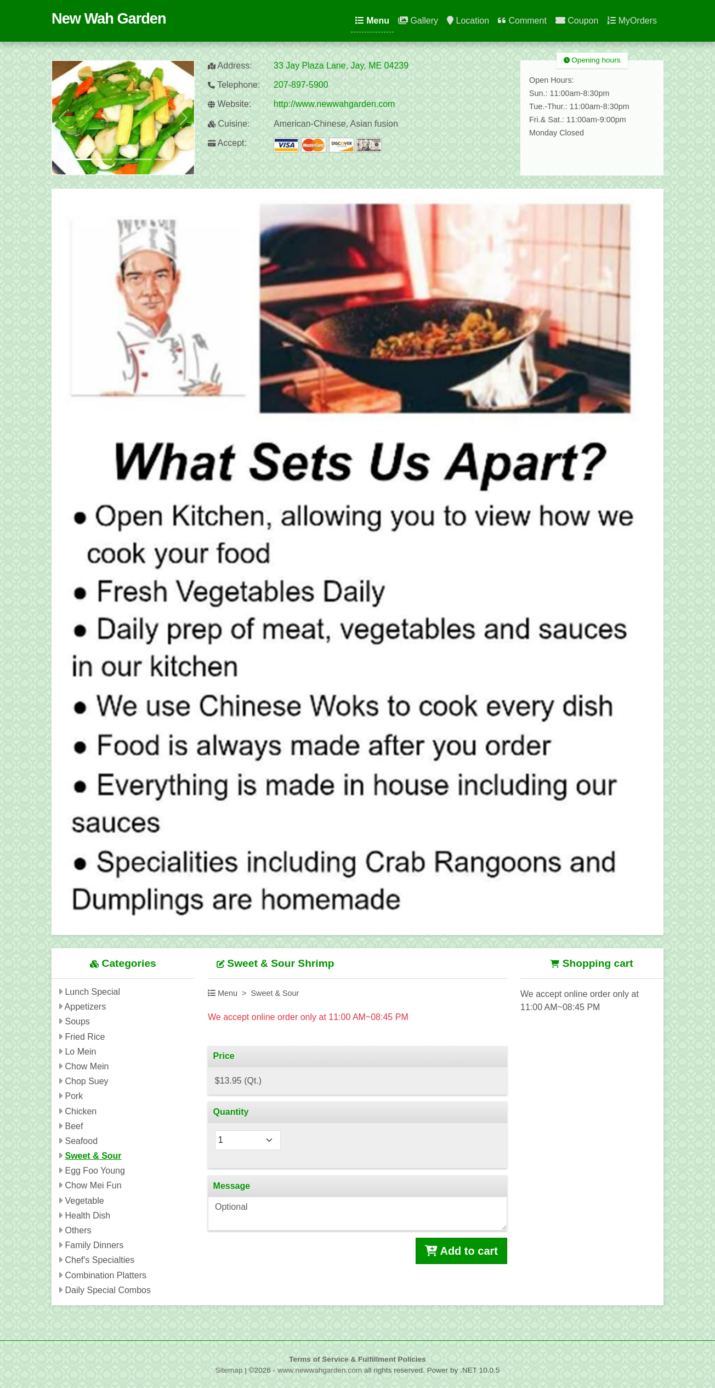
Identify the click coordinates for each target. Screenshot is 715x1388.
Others (78, 1230)
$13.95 (238, 1080)
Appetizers (85, 1006)
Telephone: (234, 84)
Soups (77, 1021)
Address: (230, 65)
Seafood (81, 1141)
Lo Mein (80, 1051)
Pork (74, 1096)
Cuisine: (228, 123)
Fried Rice (85, 1036)
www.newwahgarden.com (319, 1370)
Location (468, 20)
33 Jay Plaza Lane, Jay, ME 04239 (341, 65)
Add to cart (461, 1251)
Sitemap (229, 1370)
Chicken (81, 1111)
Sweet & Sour (93, 1155)
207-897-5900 (301, 84)
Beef (74, 1126)
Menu (372, 20)
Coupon (577, 20)
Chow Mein (87, 1066)
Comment (522, 20)
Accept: (227, 143)
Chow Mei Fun (93, 1185)
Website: (229, 104)
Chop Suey (86, 1081)
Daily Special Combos (108, 1290)
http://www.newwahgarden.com (334, 104)
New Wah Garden (109, 18)
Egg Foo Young (94, 1170)
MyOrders (632, 20)
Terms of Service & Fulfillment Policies (357, 1359)
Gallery (418, 20)
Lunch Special (92, 991)
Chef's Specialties (99, 1260)
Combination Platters (105, 1275)
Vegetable (84, 1200)
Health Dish (87, 1215)
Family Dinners (94, 1245)
